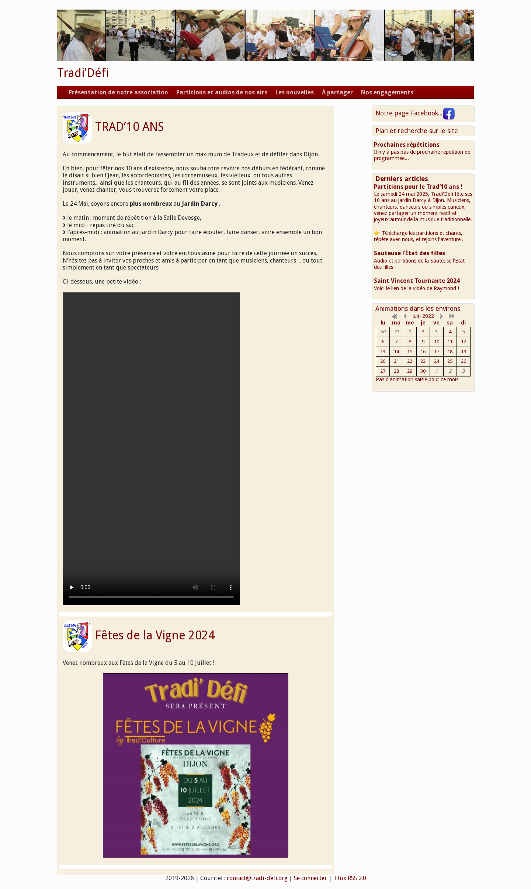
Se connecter (310, 878)
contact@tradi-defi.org (257, 878)
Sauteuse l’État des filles (409, 253)
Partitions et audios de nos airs (221, 92)
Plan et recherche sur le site (416, 131)
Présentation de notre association (118, 92)
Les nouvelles (294, 92)
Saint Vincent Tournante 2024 (417, 280)
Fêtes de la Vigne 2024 (155, 635)
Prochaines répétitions (407, 144)
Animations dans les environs (417, 308)
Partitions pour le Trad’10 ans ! (418, 186)
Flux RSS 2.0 (349, 878)
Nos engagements (387, 92)
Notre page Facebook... (415, 113)
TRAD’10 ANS (129, 127)
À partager (337, 92)
